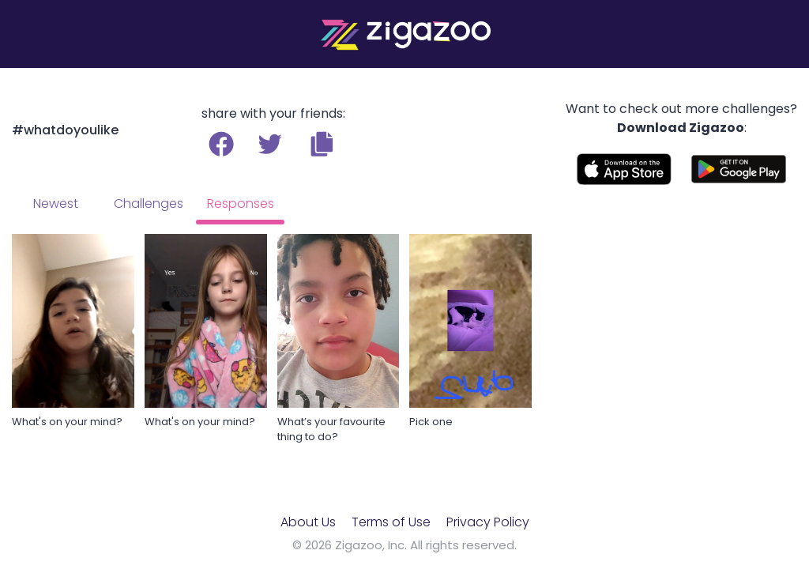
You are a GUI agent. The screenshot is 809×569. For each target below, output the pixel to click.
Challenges (148, 203)
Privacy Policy (487, 522)
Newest (55, 203)
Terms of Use (391, 522)
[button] (322, 143)
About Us (308, 522)
